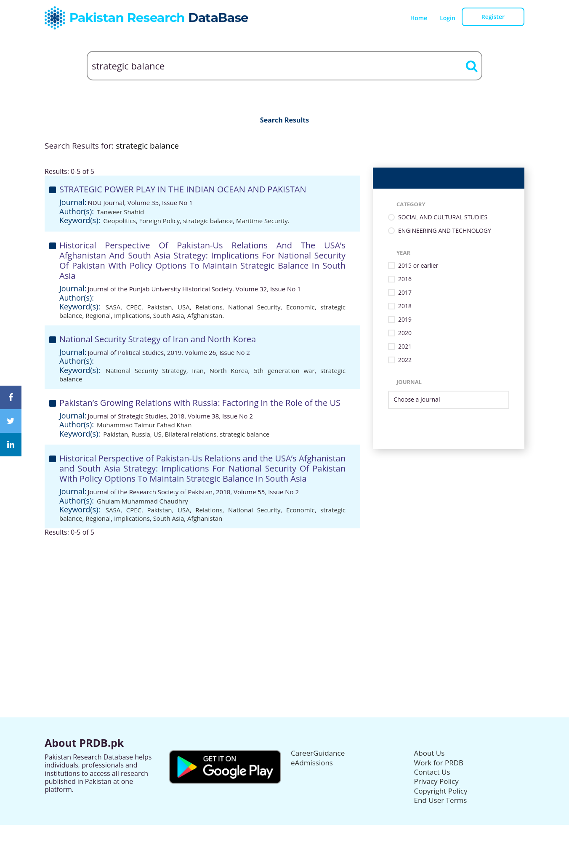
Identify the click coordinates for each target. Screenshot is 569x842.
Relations (208, 307)
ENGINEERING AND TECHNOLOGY (444, 230)
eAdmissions (312, 762)
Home (419, 18)
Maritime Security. (263, 220)
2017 (405, 292)
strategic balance (208, 220)
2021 (405, 346)
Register (493, 17)
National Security (254, 307)
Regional (98, 315)
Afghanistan (204, 518)
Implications (132, 315)
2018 (405, 306)
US (158, 434)
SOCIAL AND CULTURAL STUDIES (442, 217)
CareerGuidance (318, 753)
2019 (405, 319)
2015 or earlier (418, 265)
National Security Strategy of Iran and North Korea (157, 339)
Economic (300, 307)
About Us (429, 753)
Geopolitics (119, 220)
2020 (405, 333)
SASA (113, 307)
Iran (198, 370)
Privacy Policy (436, 781)
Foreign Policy (159, 220)
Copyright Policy (441, 791)
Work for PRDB (439, 762)
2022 (405, 360)
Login (447, 18)
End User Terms (440, 800)
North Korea (229, 370)
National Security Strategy (146, 370)
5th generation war (284, 370)
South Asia (168, 315)
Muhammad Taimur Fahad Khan (144, 425)
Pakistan (159, 307)
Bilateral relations (191, 434)
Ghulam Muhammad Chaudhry (142, 501)
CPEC (133, 307)
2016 (405, 279)
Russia (140, 434)
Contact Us (432, 772)
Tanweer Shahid (120, 212)
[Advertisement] (284, 595)
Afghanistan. (205, 315)
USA (184, 307)
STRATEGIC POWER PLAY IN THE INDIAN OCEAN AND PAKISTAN (182, 189)
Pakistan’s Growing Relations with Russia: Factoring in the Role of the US (199, 402)
